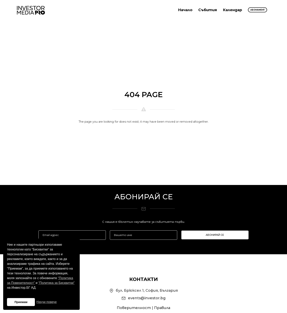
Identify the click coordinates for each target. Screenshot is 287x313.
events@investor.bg (147, 298)
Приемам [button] (21, 302)
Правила (162, 308)
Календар (232, 10)
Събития (207, 10)
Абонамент (257, 10)
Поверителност (134, 308)
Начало (185, 10)
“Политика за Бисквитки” (56, 283)
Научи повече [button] (46, 302)
